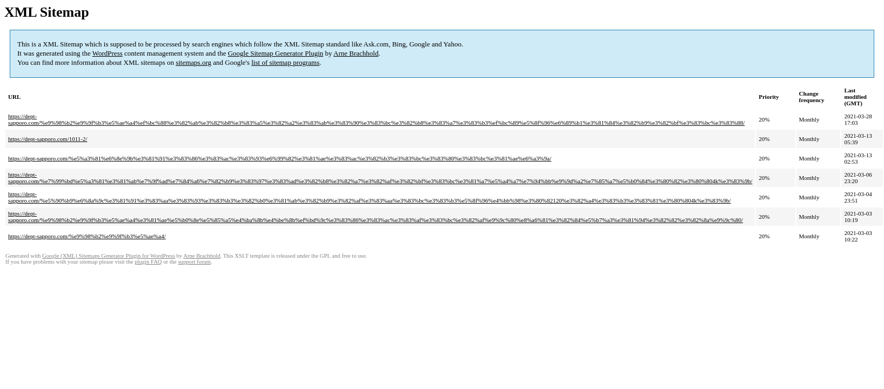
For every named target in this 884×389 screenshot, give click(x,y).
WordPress (107, 53)
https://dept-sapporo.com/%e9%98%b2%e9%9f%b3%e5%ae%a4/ (87, 236)
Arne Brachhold (355, 53)
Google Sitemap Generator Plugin (276, 53)
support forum (194, 262)
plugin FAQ (148, 262)
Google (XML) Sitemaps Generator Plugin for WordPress (108, 256)
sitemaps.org (193, 62)
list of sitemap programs (285, 62)
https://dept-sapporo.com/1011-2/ (48, 139)
